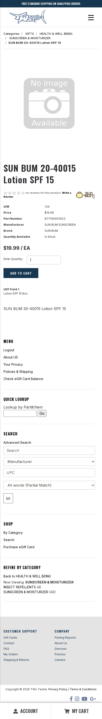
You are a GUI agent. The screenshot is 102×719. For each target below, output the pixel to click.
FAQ (6, 648)
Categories (11, 33)
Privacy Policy (57, 689)
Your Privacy (13, 364)
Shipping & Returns (16, 660)
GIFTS (29, 33)
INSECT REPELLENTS (19, 587)
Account (25, 710)
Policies (60, 654)
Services (61, 648)
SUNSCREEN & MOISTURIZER (29, 38)
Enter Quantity (13, 259)
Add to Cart (21, 273)
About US (10, 357)
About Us (61, 643)
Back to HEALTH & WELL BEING (27, 576)
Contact (8, 643)
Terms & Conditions (83, 689)
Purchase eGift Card (18, 547)
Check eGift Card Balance (23, 379)
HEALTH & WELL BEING (56, 33)
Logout (8, 350)
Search (8, 540)
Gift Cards (10, 637)
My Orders (10, 654)
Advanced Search (17, 442)
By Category (13, 533)
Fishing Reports (65, 637)
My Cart (76, 710)
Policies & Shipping (18, 372)
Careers (60, 660)
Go (8, 498)
